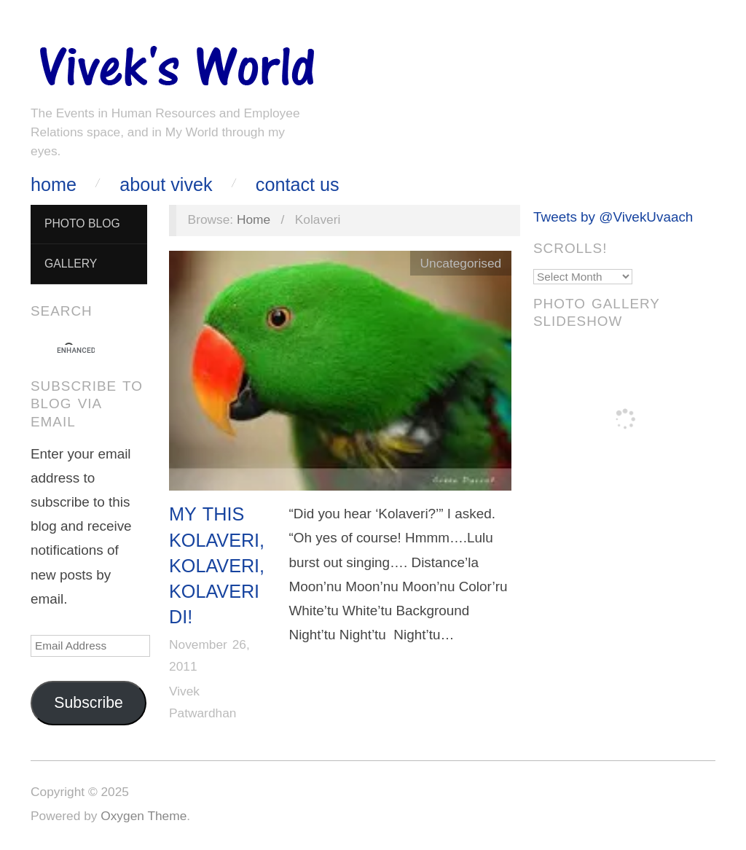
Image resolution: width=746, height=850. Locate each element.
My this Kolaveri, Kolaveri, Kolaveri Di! (216, 565)
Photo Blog (82, 223)
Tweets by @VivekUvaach (613, 217)
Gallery (70, 263)
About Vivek (165, 185)
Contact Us (297, 185)
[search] (76, 350)
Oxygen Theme (143, 815)
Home (53, 185)
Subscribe (88, 702)
